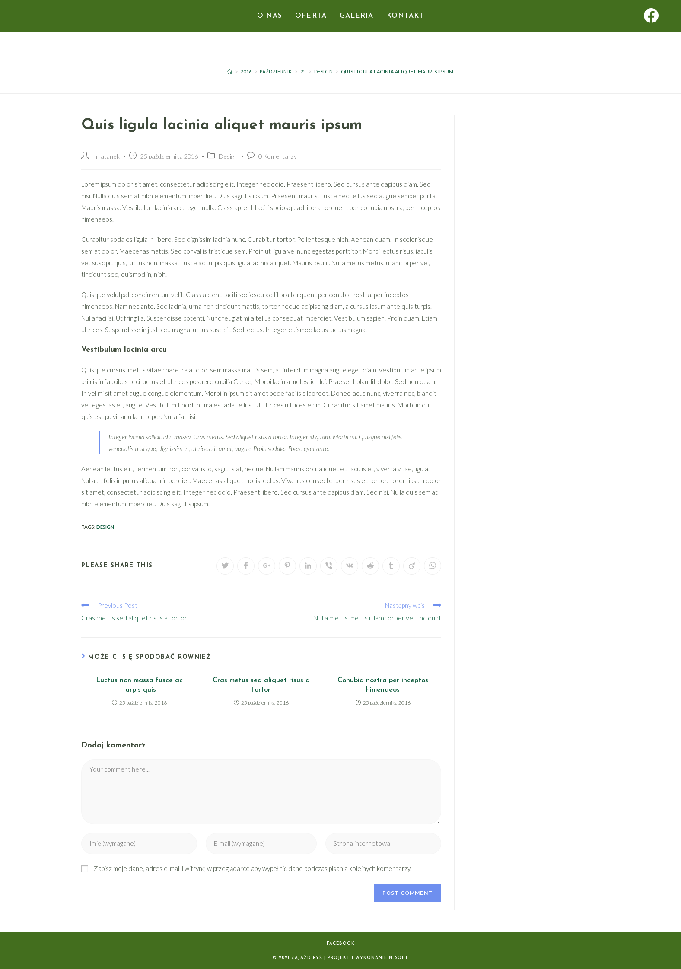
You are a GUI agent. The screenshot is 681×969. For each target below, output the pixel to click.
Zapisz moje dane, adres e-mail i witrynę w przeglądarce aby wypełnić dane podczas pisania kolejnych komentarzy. (252, 868)
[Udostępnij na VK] (349, 566)
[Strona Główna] (229, 71)
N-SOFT (398, 958)
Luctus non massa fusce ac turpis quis (139, 685)
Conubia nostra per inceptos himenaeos (382, 685)
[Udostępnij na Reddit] (370, 566)
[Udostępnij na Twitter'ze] (225, 566)
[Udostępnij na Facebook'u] (246, 566)
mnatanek (106, 156)
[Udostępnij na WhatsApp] (432, 566)
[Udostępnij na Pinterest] (287, 566)
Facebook (341, 943)
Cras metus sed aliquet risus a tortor (261, 685)
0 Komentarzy (277, 156)
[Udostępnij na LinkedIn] (308, 566)
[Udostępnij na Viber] (328, 566)
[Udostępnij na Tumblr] (391, 566)
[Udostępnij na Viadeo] (411, 566)
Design (228, 156)
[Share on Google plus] (266, 566)
